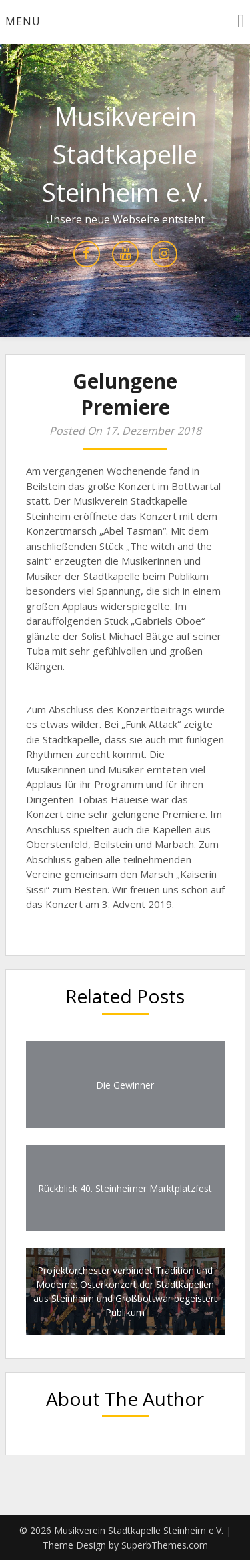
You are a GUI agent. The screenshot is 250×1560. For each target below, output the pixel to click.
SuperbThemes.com (164, 1545)
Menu (23, 21)
